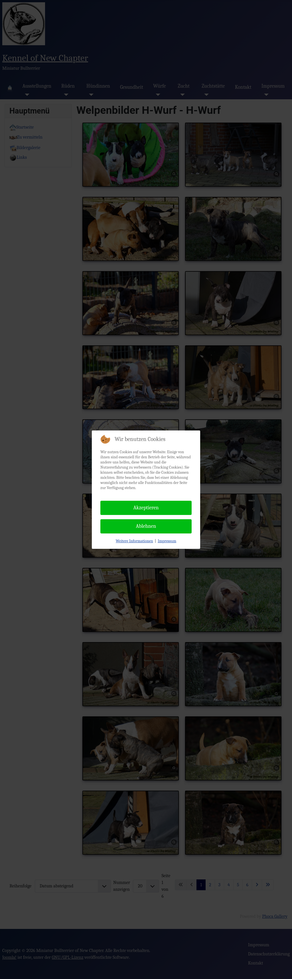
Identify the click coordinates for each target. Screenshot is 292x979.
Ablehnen (146, 526)
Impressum (167, 541)
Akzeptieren (146, 508)
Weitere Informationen (134, 541)
